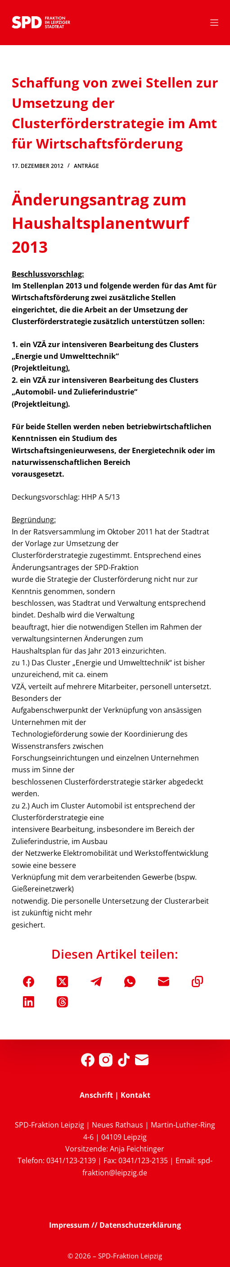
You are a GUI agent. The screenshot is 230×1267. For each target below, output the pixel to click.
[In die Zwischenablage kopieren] (197, 981)
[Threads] (62, 1002)
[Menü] (214, 23)
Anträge (86, 166)
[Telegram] (96, 981)
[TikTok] (124, 1060)
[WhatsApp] (130, 981)
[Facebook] (28, 981)
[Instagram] (106, 1060)
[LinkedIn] (28, 1002)
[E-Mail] (163, 981)
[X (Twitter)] (62, 981)
